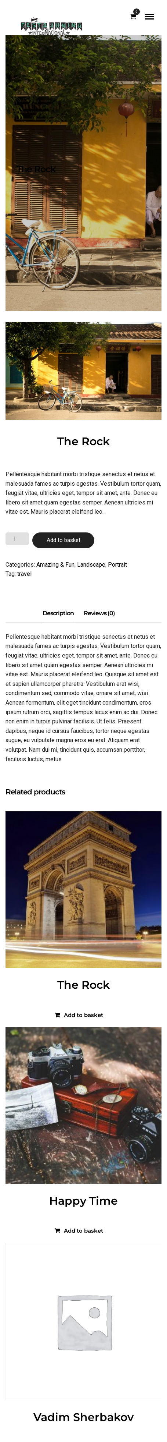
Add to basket (63, 540)
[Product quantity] (17, 538)
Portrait (117, 564)
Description (58, 613)
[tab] (58, 613)
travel (24, 573)
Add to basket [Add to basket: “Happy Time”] (83, 1230)
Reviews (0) (99, 613)
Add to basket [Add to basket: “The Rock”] (83, 1014)
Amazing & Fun (55, 564)
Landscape (91, 564)
